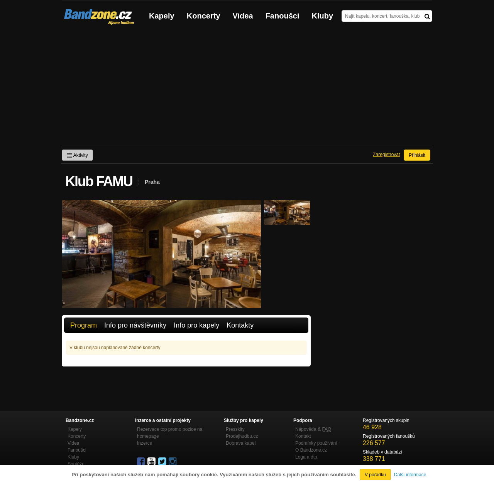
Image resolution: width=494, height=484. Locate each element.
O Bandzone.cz (311, 450)
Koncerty (203, 16)
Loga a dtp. (306, 457)
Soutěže (76, 464)
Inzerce (144, 443)
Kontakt (303, 436)
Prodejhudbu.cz (242, 436)
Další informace (410, 474)
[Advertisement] (247, 89)
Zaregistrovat (386, 154)
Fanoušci (282, 16)
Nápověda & (313, 429)
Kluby (322, 16)
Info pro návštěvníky (135, 325)
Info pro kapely (196, 325)
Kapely (161, 16)
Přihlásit (417, 155)
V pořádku (375, 474)
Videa (243, 16)
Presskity (235, 429)
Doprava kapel (240, 443)
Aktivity (77, 155)
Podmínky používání (316, 443)
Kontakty (240, 325)
